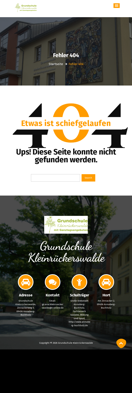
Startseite (56, 64)
